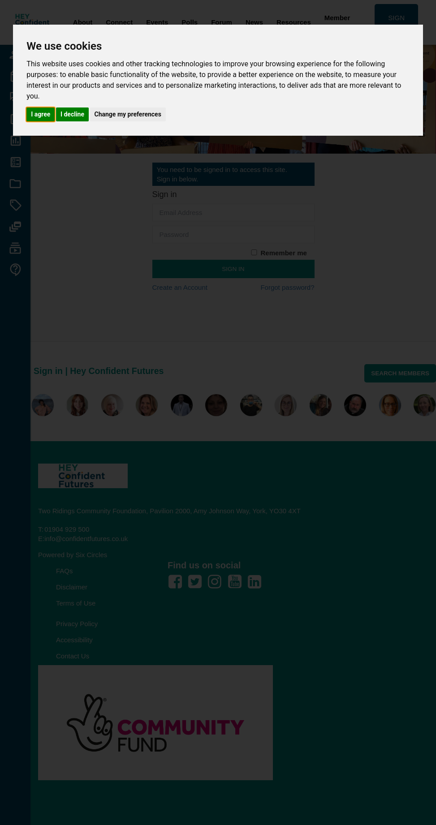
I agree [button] (40, 114)
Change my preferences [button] (128, 114)
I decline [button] (72, 114)
